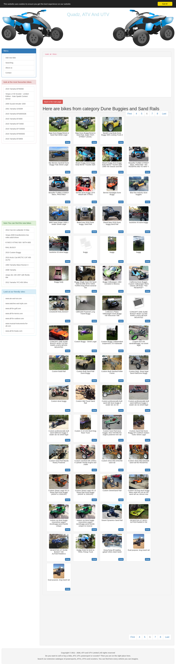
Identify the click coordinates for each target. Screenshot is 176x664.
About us (9, 68)
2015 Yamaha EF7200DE (15, 129)
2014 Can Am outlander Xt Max (17, 230)
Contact (8, 73)
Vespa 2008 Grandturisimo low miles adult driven (17, 236)
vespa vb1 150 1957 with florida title (18, 276)
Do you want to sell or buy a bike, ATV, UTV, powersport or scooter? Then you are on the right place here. (88, 656)
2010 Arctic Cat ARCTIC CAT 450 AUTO (18, 258)
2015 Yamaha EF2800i (14, 139)
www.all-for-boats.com (14, 331)
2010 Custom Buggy (13, 252)
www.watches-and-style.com (16, 303)
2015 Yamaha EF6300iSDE (16, 114)
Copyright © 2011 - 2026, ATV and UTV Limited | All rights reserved (88, 653)
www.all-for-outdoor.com (15, 318)
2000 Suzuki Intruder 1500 (16, 104)
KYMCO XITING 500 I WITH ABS (18, 242)
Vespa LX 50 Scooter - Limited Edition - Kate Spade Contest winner (17, 96)
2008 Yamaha (11, 270)
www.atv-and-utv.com (14, 298)
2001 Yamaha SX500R (14, 109)
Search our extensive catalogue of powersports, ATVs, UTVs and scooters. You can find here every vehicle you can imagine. (88, 659)
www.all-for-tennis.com (14, 313)
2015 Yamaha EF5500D (15, 89)
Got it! (165, 4)
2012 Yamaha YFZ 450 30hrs (17, 282)
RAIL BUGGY (11, 247)
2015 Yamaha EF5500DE (15, 134)
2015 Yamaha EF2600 (14, 119)
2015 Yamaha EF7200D (15, 124)
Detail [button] (68, 142)
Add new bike (11, 58)
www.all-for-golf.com (13, 308)
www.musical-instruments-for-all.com (17, 325)
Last (164, 113)
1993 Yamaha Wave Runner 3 (17, 265)
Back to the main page (52, 102)
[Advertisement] (19, 183)
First (129, 113)
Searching (9, 63)
